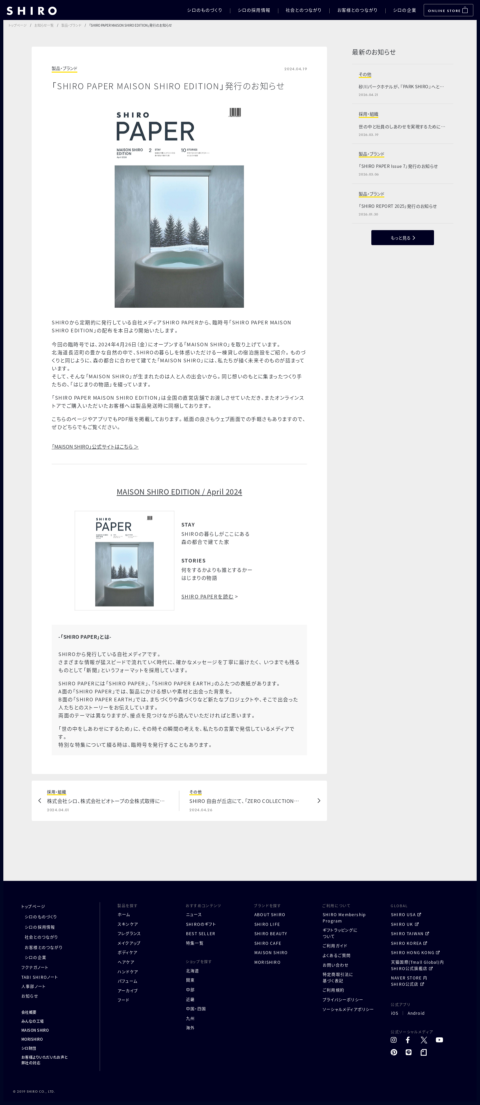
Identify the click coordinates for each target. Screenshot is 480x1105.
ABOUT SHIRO (269, 914)
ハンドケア (128, 971)
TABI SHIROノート (39, 977)
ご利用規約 (333, 990)
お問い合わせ (336, 965)
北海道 (192, 970)
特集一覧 (195, 943)
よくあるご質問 (337, 955)
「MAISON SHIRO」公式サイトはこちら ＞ (95, 446)
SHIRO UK (402, 924)
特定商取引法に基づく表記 (338, 977)
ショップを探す (199, 961)
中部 (190, 989)
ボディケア (127, 952)
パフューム (127, 981)
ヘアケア (126, 962)
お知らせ (29, 996)
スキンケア (128, 924)
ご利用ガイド (335, 945)
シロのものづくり (204, 10)
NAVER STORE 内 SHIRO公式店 (409, 981)
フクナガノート (34, 967)
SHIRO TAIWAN (407, 933)
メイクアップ (129, 943)
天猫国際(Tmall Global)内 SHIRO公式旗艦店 (417, 965)
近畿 (190, 999)
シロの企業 (404, 10)
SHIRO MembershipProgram (344, 917)
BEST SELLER (200, 933)
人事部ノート (33, 986)
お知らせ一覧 (44, 25)
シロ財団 (28, 1048)
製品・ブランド (71, 25)
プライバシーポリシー (343, 999)
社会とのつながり (304, 10)
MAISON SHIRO (35, 1030)
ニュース (194, 914)
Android (416, 1013)
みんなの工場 (32, 1021)
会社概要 (29, 1012)
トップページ (17, 25)
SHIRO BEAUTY (270, 933)
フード (124, 1000)
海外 (190, 1027)
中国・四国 (196, 1008)
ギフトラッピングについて (340, 933)
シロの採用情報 (254, 10)
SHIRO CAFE (267, 943)
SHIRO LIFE (267, 924)
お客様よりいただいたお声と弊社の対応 (44, 1059)
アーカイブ (128, 990)
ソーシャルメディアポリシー (348, 1009)
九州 (190, 1018)
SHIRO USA (403, 914)
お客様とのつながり (357, 10)
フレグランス (129, 933)
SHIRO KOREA (406, 943)
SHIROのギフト (201, 924)
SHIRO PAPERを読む (207, 596)
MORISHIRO (32, 1039)
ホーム (124, 914)
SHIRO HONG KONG (412, 952)
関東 (190, 980)
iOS (395, 1013)
